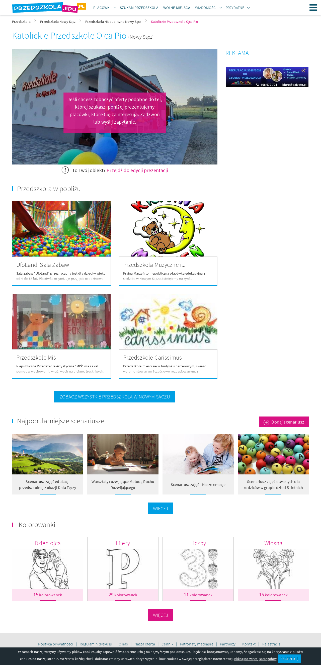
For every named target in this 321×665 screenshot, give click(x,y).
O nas (124, 643)
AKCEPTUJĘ (289, 658)
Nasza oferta (145, 643)
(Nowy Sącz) (141, 37)
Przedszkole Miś (36, 357)
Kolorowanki (37, 524)
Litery (123, 543)
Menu (313, 7)
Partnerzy (228, 643)
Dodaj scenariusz (287, 422)
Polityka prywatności (56, 643)
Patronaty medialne (197, 643)
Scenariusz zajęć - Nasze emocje (198, 484)
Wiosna (273, 543)
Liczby (198, 543)
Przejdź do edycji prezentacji (137, 170)
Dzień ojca (48, 543)
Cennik (168, 643)
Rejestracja (271, 643)
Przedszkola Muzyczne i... (154, 265)
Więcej (160, 508)
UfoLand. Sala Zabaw (42, 265)
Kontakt (249, 643)
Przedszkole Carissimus (152, 357)
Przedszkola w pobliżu (49, 188)
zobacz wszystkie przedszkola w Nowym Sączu (114, 396)
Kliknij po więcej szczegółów (255, 658)
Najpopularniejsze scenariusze (61, 420)
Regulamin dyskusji (96, 643)
